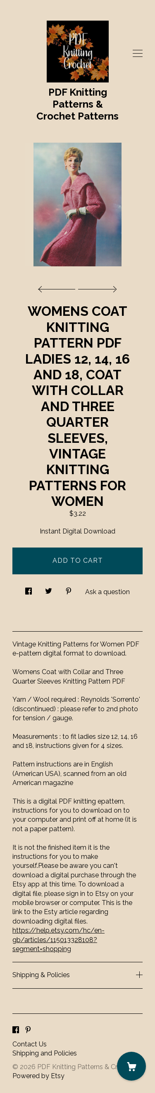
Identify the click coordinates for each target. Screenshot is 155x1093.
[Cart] (131, 1066)
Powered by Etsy (38, 1076)
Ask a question (107, 592)
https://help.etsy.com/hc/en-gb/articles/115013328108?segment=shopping (58, 939)
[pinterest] (28, 1030)
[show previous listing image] (58, 287)
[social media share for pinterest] (68, 589)
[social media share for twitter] (48, 589)
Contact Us (29, 1044)
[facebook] (15, 1030)
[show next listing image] (96, 287)
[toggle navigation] (138, 53)
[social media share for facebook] (28, 589)
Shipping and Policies (44, 1053)
